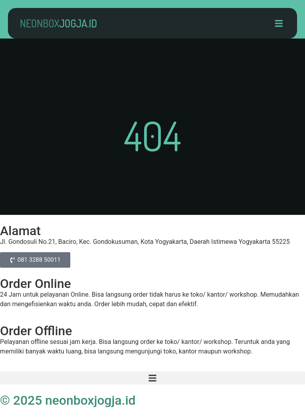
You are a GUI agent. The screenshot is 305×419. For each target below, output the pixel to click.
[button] (278, 23)
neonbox (58, 23)
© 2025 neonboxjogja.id (67, 400)
